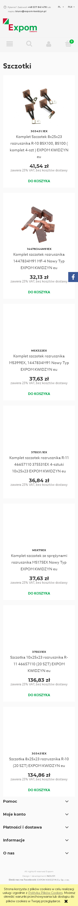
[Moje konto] (49, 44)
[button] (10, 44)
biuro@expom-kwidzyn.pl (30, 11)
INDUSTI (51, 876)
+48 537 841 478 (37, 7)
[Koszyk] (68, 43)
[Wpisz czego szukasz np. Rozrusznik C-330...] (29, 43)
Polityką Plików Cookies (45, 893)
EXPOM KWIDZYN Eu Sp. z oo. (53, 879)
